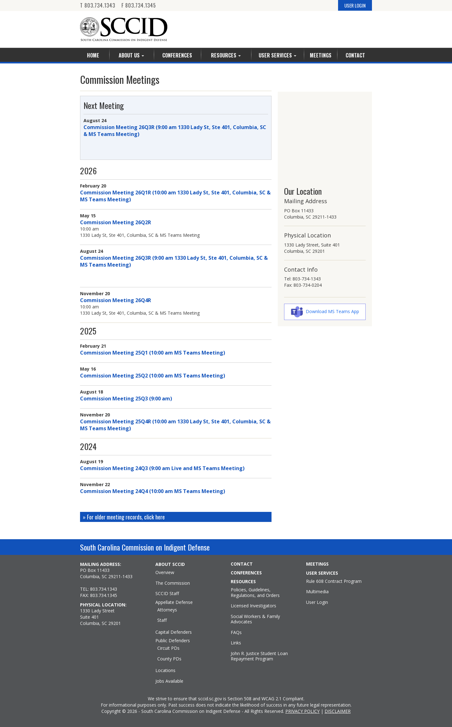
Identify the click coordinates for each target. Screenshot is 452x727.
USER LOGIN (355, 5)
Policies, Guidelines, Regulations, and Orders (255, 592)
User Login (317, 602)
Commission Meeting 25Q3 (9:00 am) (126, 398)
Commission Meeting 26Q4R (115, 300)
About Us (131, 55)
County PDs (169, 659)
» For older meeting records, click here (124, 517)
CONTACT (242, 564)
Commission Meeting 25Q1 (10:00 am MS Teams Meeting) (152, 352)
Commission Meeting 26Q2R (115, 222)
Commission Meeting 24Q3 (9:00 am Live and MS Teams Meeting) (162, 468)
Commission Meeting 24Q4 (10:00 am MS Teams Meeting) (152, 491)
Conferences (177, 55)
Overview (164, 572)
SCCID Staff (167, 593)
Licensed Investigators (253, 606)
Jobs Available (169, 681)
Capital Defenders (173, 632)
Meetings (320, 55)
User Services (277, 55)
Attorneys (167, 610)
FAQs (236, 632)
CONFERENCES (246, 573)
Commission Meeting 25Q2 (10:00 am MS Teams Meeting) (152, 375)
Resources (226, 55)
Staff (162, 620)
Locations (165, 670)
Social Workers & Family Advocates (255, 619)
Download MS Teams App (332, 311)
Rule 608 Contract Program (334, 581)
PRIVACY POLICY (302, 711)
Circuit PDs (168, 648)
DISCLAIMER (338, 711)
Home (93, 55)
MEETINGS (317, 564)
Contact (355, 55)
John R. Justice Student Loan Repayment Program (259, 656)
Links (236, 643)
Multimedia (317, 591)
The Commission (172, 583)
